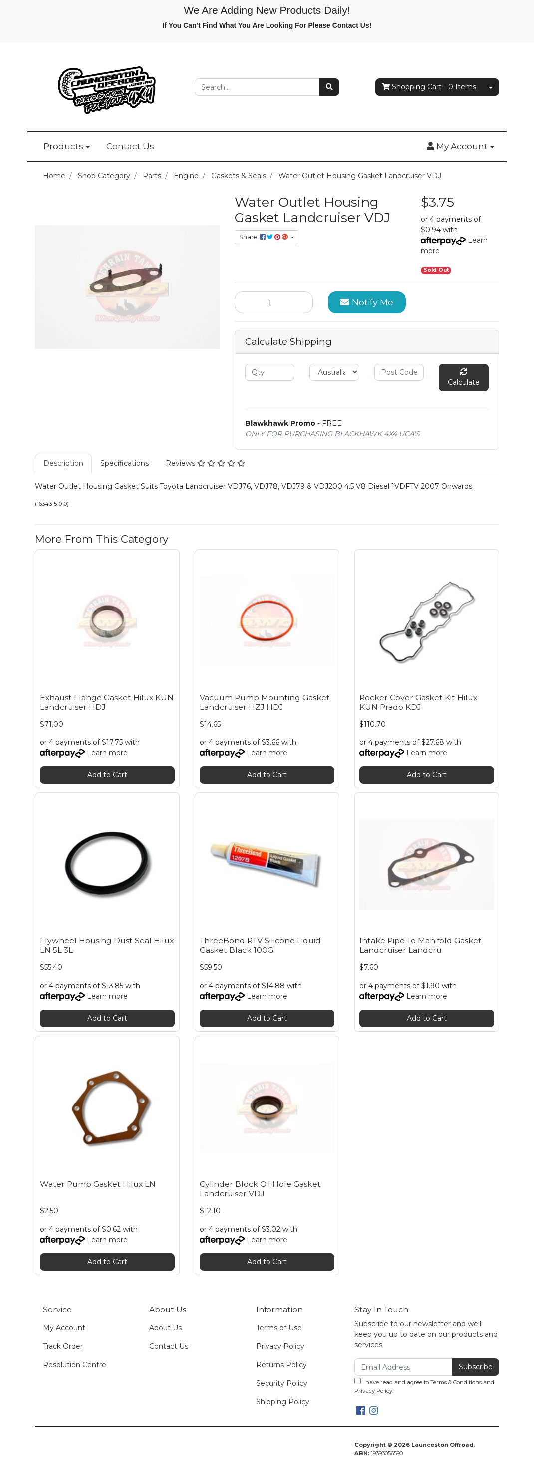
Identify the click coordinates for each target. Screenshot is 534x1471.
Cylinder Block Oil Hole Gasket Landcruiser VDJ (260, 1188)
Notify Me (366, 302)
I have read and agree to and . (424, 1386)
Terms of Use (279, 1327)
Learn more (107, 752)
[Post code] (399, 372)
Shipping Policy (282, 1401)
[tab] (63, 463)
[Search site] (329, 87)
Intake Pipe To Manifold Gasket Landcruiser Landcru (420, 945)
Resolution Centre (74, 1364)
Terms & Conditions (456, 1382)
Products (63, 146)
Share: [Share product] (264, 237)
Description (63, 463)
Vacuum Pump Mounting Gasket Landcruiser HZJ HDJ (265, 702)
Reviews (205, 463)
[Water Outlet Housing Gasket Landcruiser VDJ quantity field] (274, 302)
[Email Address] (403, 1367)
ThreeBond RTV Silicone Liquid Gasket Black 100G (260, 945)
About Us (165, 1327)
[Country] (334, 372)
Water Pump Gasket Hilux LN (98, 1184)
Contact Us (130, 146)
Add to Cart (107, 774)
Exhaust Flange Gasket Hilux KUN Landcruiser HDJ (107, 702)
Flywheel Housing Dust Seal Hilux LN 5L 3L (107, 945)
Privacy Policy (280, 1346)
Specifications (124, 463)
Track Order (63, 1346)
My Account (64, 1327)
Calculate (464, 377)
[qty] (269, 372)
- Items (429, 87)
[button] (461, 146)
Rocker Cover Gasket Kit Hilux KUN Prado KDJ (418, 702)
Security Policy (281, 1383)
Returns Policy (281, 1364)
